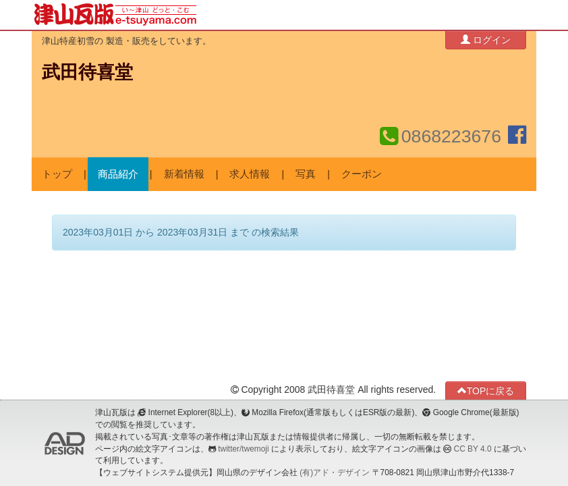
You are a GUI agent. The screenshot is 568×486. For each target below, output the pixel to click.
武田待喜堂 (87, 72)
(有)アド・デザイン (335, 472)
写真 (305, 174)
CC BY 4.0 (473, 449)
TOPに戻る (486, 390)
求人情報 (249, 174)
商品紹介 (118, 174)
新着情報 (184, 174)
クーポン (361, 174)
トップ (57, 174)
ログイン (486, 39)
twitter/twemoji (243, 449)
